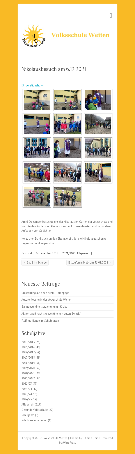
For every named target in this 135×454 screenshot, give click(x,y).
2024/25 (26, 399)
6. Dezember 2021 (47, 253)
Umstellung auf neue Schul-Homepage (45, 293)
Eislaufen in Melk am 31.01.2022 (90, 262)
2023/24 (26, 389)
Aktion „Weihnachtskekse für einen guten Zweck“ (51, 314)
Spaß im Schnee (35, 262)
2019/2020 (28, 368)
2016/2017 (28, 352)
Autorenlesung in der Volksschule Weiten (46, 299)
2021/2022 (69, 253)
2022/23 (26, 384)
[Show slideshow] (32, 85)
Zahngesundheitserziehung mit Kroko (44, 307)
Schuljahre (27, 415)
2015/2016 (28, 347)
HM (30, 253)
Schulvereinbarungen (34, 420)
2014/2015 (28, 342)
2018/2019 (28, 363)
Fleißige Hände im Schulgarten (40, 321)
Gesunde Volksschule (34, 410)
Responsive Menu (111, 15)
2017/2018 (28, 357)
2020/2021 (28, 373)
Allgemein (83, 253)
